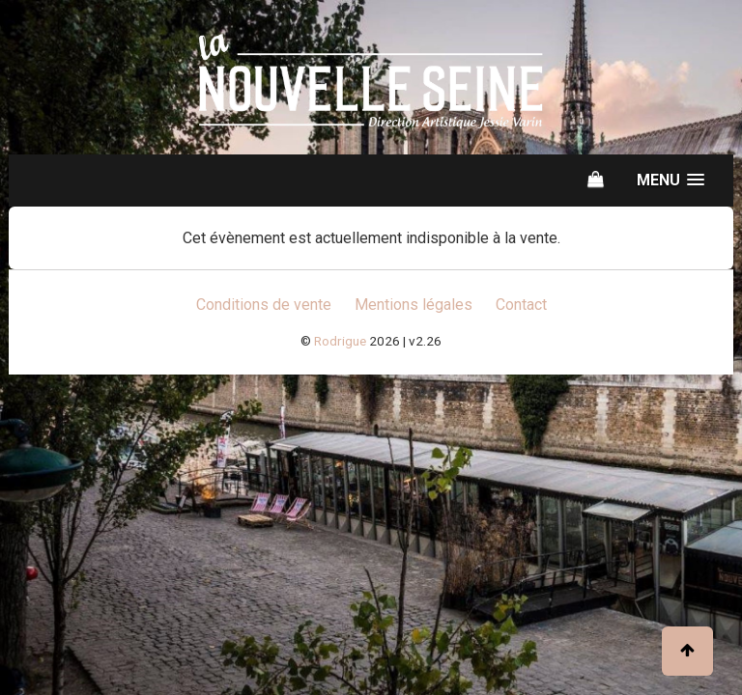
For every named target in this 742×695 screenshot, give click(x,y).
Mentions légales (413, 304)
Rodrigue (340, 340)
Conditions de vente (263, 304)
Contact (521, 304)
